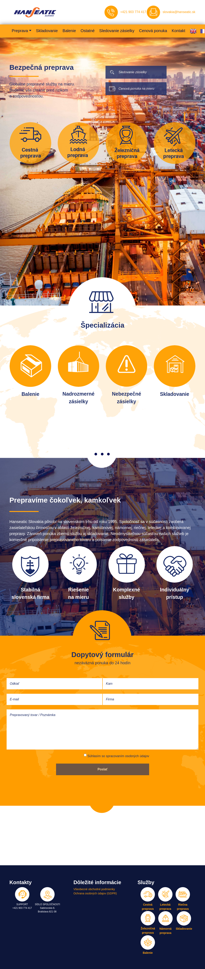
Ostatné (87, 30)
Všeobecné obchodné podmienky (94, 889)
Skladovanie (47, 30)
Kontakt (178, 30)
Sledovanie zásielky (116, 30)
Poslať (102, 769)
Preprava (20, 30)
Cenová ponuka (153, 30)
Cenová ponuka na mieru (136, 88)
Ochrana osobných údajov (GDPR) (95, 893)
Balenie (69, 30)
